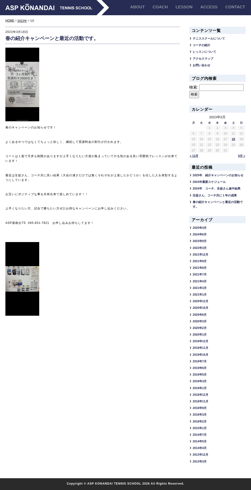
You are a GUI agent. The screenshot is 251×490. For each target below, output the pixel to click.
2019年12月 (200, 341)
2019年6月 (200, 368)
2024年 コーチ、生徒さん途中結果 (216, 188)
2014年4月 (200, 448)
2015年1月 (200, 428)
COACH (160, 7)
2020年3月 (200, 321)
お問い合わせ (201, 65)
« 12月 (194, 156)
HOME (9, 20)
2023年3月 (200, 248)
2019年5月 (200, 374)
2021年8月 (200, 268)
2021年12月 (200, 254)
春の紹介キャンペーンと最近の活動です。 (52, 38)
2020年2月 (200, 328)
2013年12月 (200, 454)
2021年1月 (200, 294)
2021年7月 (200, 274)
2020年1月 (200, 334)
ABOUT (137, 7)
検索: (193, 87)
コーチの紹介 (201, 45)
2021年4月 (200, 281)
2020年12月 (200, 301)
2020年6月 (200, 314)
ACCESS (208, 7)
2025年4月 (200, 228)
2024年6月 (200, 234)
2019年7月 (200, 361)
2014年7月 (200, 434)
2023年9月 (200, 241)
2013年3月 (200, 461)
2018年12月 (200, 394)
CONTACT (235, 7)
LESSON (184, 7)
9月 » (241, 156)
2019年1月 (200, 388)
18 (233, 139)
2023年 (22, 21)
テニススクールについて (209, 38)
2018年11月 (200, 401)
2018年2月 (200, 421)
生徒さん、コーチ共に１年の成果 (215, 195)
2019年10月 (200, 354)
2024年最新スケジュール (209, 182)
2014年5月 (200, 441)
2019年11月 (200, 348)
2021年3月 (200, 288)
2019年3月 (200, 381)
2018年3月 (200, 414)
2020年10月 (200, 308)
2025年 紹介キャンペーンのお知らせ (218, 175)
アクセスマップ (203, 58)
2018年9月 (200, 408)
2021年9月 (200, 261)
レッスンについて (204, 52)
